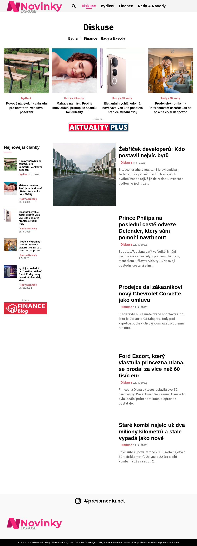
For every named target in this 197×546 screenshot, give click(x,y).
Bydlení (74, 38)
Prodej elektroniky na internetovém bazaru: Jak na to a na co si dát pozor (170, 108)
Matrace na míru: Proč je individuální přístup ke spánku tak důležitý (74, 108)
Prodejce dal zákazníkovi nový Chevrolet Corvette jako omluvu (150, 293)
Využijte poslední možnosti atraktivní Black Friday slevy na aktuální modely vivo (30, 274)
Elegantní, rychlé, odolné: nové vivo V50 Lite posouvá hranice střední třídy (122, 108)
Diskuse (127, 162)
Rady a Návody (113, 38)
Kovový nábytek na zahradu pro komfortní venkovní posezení (26, 108)
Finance (90, 38)
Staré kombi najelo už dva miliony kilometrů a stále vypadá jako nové (152, 431)
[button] (73, 6)
